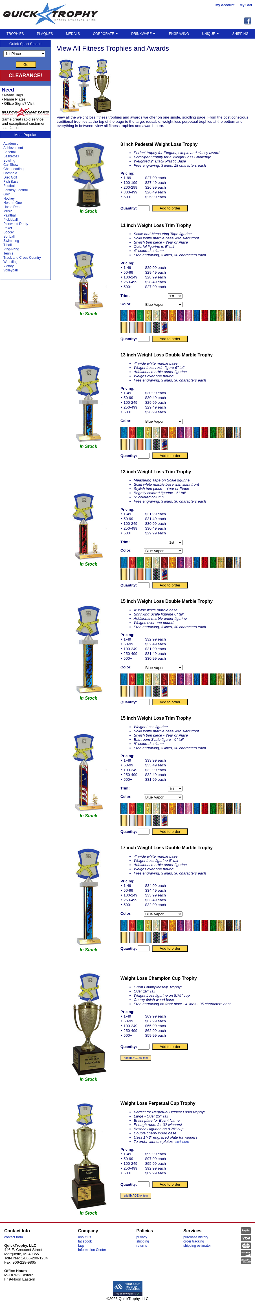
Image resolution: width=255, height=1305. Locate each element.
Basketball (11, 156)
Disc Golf (10, 177)
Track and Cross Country (22, 258)
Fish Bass (10, 182)
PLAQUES (45, 34)
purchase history (195, 1237)
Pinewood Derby (15, 224)
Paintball (9, 215)
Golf (6, 194)
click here (182, 1142)
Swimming (11, 241)
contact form (13, 1237)
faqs (81, 1246)
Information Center (92, 1250)
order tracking (193, 1241)
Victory (8, 266)
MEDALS (73, 34)
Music (7, 211)
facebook (85, 1241)
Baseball (9, 152)
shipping (143, 1241)
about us (84, 1237)
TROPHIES (15, 34)
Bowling (9, 160)
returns (142, 1246)
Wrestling (10, 262)
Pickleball (10, 220)
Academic (10, 144)
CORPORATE (105, 34)
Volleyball (10, 270)
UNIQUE (210, 34)
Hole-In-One (12, 203)
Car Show (10, 165)
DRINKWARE (143, 34)
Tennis (8, 253)
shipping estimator (197, 1246)
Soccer (8, 232)
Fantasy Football (15, 190)
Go (25, 65)
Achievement (13, 148)
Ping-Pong (11, 249)
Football (9, 186)
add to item (136, 1057)
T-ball (7, 245)
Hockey (9, 198)
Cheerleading (13, 169)
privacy (142, 1237)
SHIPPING (240, 34)
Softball (9, 236)
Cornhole (10, 173)
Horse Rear (12, 207)
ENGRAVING (179, 34)
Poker (7, 228)
